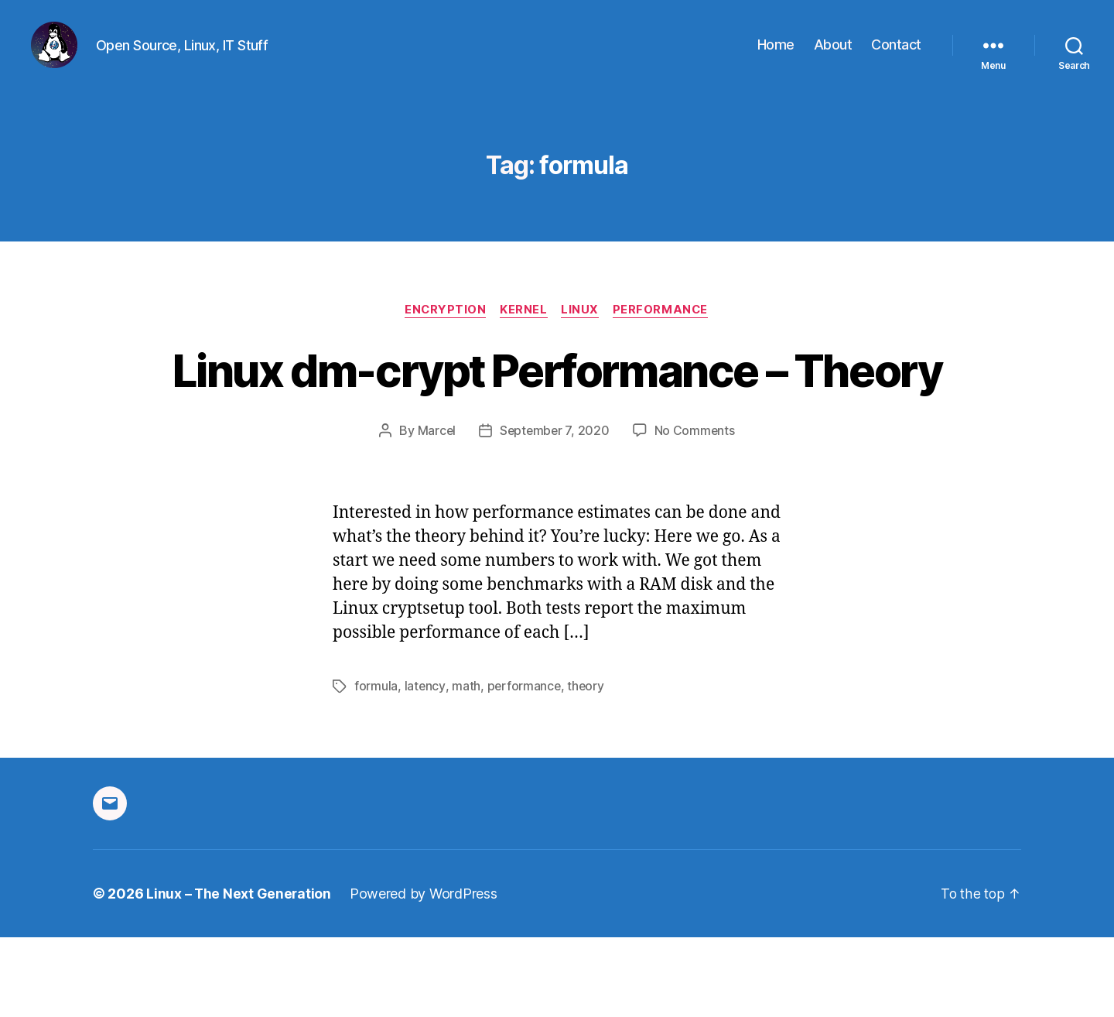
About (833, 56)
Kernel (523, 334)
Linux (582, 334)
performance (524, 766)
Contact (896, 56)
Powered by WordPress (425, 973)
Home (775, 56)
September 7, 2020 (554, 511)
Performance (664, 334)
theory (587, 766)
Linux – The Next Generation (239, 973)
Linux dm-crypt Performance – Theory (557, 421)
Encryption (443, 334)
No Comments (695, 511)
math (466, 766)
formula (376, 766)
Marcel (434, 511)
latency (425, 766)
